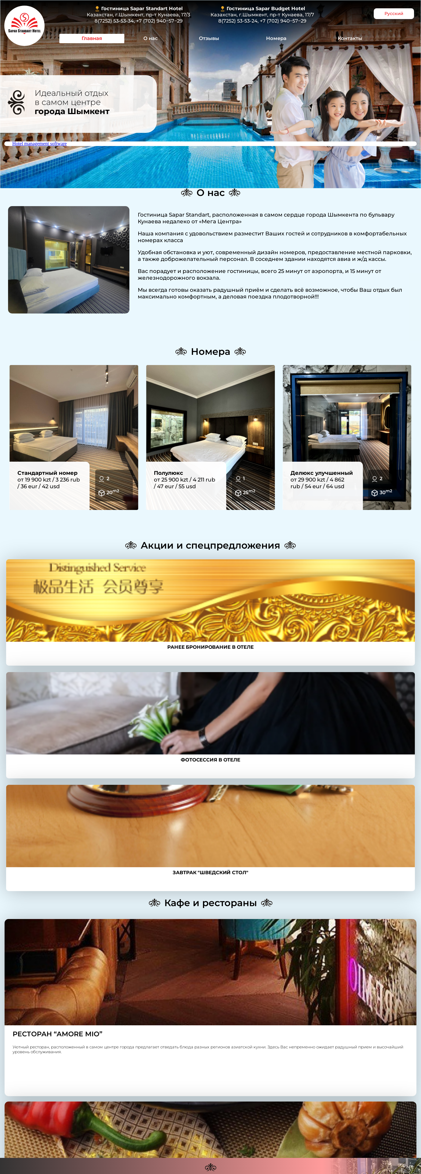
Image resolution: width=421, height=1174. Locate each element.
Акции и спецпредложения (210, 545)
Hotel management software (39, 143)
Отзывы (209, 38)
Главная (92, 38)
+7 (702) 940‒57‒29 (159, 21)
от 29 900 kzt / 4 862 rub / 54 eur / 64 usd (322, 480)
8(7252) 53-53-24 (237, 21)
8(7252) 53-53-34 (114, 21)
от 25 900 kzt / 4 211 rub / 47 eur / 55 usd (184, 480)
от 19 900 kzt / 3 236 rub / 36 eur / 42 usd (48, 480)
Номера (276, 38)
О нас (150, 38)
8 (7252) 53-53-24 (163, 1091)
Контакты (350, 38)
